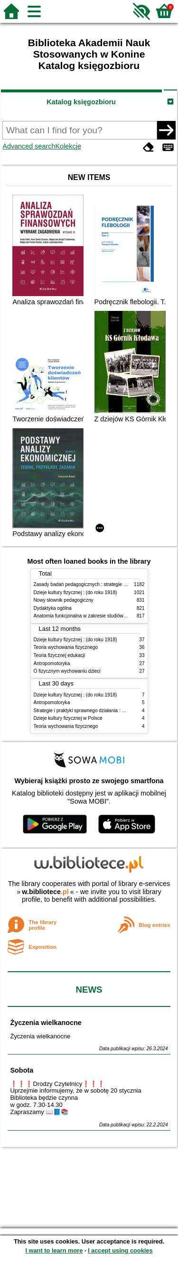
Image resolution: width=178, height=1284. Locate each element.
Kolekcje (68, 146)
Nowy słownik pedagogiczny (64, 600)
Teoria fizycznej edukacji (59, 655)
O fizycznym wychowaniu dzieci (67, 671)
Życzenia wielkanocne (45, 1022)
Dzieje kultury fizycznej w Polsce (68, 718)
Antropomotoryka (52, 663)
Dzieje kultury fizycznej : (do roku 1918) (75, 592)
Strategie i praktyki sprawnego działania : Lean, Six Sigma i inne (101, 710)
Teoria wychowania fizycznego (66, 647)
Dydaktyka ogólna (53, 608)
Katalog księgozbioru (81, 102)
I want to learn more (54, 1250)
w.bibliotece (45, 892)
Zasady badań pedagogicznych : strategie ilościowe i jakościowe (102, 584)
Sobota (21, 1070)
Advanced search (28, 146)
